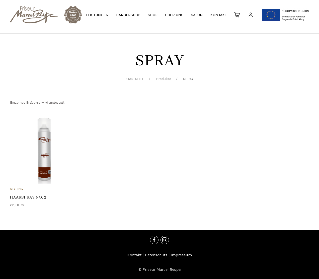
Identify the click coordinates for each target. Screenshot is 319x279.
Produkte (163, 79)
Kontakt (134, 255)
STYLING (16, 189)
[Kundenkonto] (251, 15)
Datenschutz (156, 255)
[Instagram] (164, 240)
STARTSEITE (135, 79)
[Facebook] (154, 240)
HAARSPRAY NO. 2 (28, 197)
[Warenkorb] (237, 15)
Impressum (181, 255)
